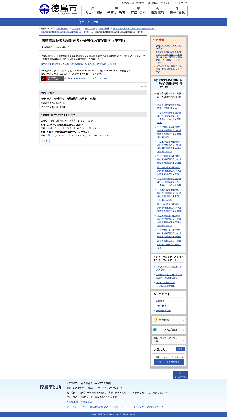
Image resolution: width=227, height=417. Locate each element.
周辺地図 (87, 401)
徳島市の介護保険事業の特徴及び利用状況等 (169, 106)
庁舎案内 (73, 401)
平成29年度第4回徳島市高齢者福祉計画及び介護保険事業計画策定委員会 (169, 159)
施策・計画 (90, 28)
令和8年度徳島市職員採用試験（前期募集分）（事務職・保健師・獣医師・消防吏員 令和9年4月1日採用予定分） (169, 57)
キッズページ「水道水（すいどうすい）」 (169, 268)
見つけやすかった (58, 135)
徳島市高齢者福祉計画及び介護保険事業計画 (133, 28)
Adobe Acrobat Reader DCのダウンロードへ (74, 78)
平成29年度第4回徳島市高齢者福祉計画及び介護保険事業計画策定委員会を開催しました (169, 132)
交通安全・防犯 (163, 310)
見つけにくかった (103, 135)
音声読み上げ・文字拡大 (133, 3)
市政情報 (76, 28)
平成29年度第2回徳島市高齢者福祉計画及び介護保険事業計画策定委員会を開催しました (169, 195)
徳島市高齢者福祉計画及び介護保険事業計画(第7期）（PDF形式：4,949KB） (81, 64)
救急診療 (160, 301)
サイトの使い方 (137, 407)
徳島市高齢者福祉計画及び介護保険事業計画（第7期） (66, 32)
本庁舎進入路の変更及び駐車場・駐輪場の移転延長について (169, 69)
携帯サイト (166, 3)
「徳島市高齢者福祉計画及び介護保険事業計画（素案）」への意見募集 (169, 181)
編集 (181, 348)
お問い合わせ (120, 407)
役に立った (55, 128)
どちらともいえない (75, 128)
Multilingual (153, 3)
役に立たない (95, 128)
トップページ (62, 28)
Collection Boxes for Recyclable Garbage (165, 284)
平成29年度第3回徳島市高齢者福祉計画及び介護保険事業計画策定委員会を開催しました (169, 146)
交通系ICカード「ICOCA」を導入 (169, 47)
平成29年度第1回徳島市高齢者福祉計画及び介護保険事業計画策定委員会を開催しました (169, 220)
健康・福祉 (104, 28)
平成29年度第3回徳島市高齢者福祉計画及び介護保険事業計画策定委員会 (169, 170)
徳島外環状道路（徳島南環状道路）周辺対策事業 (169, 276)
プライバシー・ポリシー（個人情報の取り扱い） (89, 407)
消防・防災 (161, 306)
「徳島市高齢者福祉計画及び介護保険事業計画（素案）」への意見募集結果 (169, 117)
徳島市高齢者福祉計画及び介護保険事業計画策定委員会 (169, 244)
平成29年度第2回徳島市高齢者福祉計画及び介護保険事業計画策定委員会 (169, 207)
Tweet (144, 86)
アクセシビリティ (155, 407)
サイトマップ (181, 3)
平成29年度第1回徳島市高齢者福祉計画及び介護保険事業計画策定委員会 (169, 233)
